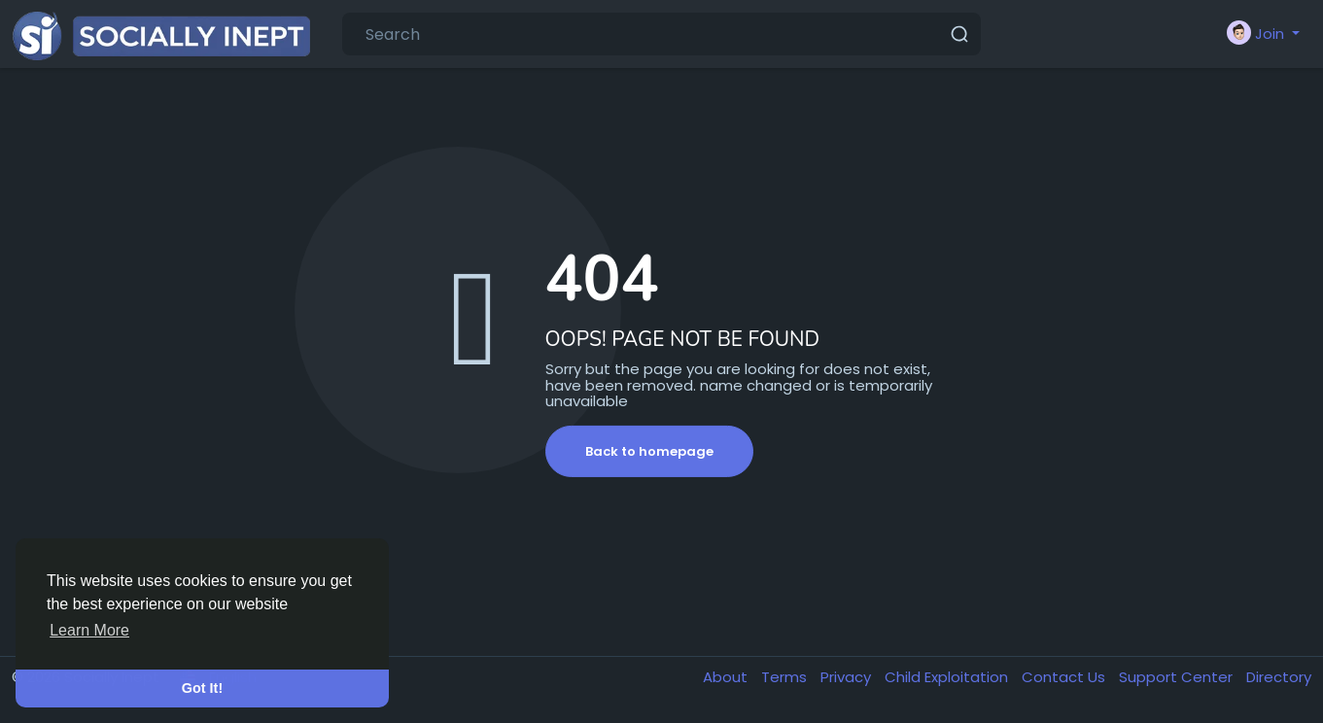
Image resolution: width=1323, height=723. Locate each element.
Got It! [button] (202, 688)
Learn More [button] (89, 630)
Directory (1278, 677)
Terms (786, 677)
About (727, 677)
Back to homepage (649, 451)
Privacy (847, 677)
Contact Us (1065, 677)
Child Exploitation (948, 677)
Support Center (1177, 677)
